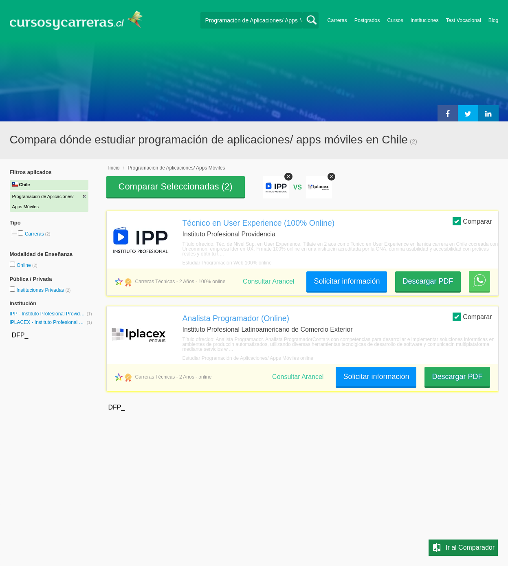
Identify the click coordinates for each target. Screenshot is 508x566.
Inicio (114, 168)
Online (24, 265)
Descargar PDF (427, 281)
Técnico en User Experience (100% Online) (259, 222)
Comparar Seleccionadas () (176, 186)
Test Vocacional (463, 20)
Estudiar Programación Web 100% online (227, 263)
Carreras (337, 20)
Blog (493, 20)
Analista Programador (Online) (236, 318)
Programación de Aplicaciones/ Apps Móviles (176, 168)
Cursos (395, 20)
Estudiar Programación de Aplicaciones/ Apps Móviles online (248, 358)
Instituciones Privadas (43, 290)
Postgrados (367, 20)
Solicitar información (347, 281)
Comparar (472, 221)
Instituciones (425, 20)
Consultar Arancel (268, 281)
